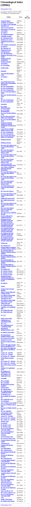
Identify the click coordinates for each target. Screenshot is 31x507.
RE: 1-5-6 (3, 323)
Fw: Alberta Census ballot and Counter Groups (8, 296)
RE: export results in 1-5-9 (8, 492)
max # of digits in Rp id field (8, 403)
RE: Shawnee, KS (6, 48)
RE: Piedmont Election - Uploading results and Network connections (7, 225)
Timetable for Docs (6, 298)
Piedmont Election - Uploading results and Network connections (7, 220)
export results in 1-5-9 (7, 491)
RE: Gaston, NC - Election (8, 361)
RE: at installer (5, 381)
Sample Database (5, 21)
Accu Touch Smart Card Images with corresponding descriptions (8, 83)
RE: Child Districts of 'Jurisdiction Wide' (7, 326)
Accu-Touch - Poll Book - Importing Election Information (8, 168)
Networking (4, 63)
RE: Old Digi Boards (6, 53)
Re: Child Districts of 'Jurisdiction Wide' (6, 391)
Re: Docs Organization (7, 88)
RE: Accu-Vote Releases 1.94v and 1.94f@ (7, 480)
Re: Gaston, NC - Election (8, 356)
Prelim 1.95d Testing (6, 499)
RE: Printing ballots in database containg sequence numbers (8, 252)
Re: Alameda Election (7, 38)
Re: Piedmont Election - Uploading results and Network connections (7, 234)
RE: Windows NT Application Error (6, 375)
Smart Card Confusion (7, 27)
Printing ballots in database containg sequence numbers (8, 248)
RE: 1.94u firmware (6, 450)
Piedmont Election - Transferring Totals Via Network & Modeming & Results (8, 278)
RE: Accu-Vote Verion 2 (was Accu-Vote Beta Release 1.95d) (7, 151)
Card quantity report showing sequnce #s (6, 413)
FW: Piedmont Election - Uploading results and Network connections (7, 230)
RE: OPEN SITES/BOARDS (5, 107)
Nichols (3, 286)
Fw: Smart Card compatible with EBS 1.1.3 (8, 25)
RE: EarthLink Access (7, 399)
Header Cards (5, 421)
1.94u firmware (5, 443)
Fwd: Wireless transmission (8, 44)
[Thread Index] (4, 9)
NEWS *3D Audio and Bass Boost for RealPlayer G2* (8, 345)
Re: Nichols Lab (5, 269)
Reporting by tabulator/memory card (7, 329)
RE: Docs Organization (7, 86)
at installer (4, 378)
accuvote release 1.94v (7, 436)
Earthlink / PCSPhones (7, 22)
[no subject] (4, 32)
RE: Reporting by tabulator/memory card (7, 335)
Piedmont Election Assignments (6, 59)
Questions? (4, 104)
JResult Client (5, 387)
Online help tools (5, 303)
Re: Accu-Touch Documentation (5, 110)
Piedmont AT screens (6, 39)
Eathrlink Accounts (6, 36)
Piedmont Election (6, 50)
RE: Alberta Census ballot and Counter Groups (8, 301)
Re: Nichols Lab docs (6, 271)
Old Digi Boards (5, 52)
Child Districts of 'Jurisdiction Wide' (6, 321)
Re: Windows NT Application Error (6, 372)
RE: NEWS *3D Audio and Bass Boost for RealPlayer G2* (8, 349)
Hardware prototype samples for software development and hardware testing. (8, 125)
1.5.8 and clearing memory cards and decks (8, 460)
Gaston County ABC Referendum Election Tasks (8, 164)
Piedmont (3, 435)
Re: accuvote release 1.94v (8, 438)
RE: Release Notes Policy (8, 338)
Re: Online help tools (6, 305)
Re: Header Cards (6, 425)
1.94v (2, 497)
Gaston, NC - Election (7, 352)
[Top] (10, 9)
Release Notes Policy (6, 318)
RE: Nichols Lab (5, 245)
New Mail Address (6, 448)
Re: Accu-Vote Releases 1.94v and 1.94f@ (7, 429)
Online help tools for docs (8, 198)
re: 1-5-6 (3, 315)
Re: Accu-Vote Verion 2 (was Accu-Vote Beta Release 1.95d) (8, 147)
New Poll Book (5, 401)
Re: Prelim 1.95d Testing (7, 501)
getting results (5, 68)
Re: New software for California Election (6, 216)
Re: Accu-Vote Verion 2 (7, 191)
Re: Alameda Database (7, 34)
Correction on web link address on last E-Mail (7, 129)
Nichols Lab (4, 243)
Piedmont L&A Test (6, 340)
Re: (2, 79)
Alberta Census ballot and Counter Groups (8, 292)
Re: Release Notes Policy (7, 332)
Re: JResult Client (6, 389)
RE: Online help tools (7, 310)
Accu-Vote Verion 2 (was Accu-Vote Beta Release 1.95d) (7, 187)
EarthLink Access (6, 394)
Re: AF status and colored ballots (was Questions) (8, 117)
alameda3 (3, 71)
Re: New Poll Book (6, 411)
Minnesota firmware (6, 482)
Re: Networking (5, 65)
